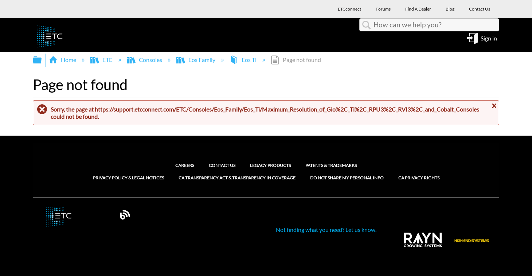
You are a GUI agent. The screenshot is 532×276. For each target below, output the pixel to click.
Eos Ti (244, 59)
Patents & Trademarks (331, 165)
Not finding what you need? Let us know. (326, 229)
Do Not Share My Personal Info (347, 177)
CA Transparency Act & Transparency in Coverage (237, 177)
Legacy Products (270, 165)
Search (366, 25)
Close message (493, 106)
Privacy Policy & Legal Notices (128, 177)
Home (63, 59)
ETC (102, 59)
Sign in (489, 37)
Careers (184, 165)
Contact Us (222, 165)
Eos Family (196, 59)
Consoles (145, 59)
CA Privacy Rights (418, 177)
